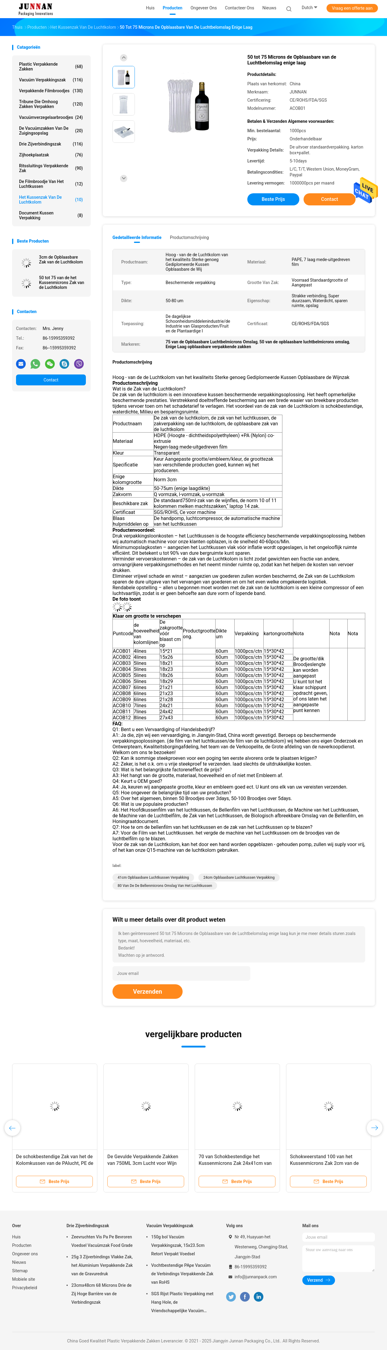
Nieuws (19, 1262)
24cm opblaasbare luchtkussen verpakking (239, 877)
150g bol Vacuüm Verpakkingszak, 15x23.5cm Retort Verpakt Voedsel (177, 1245)
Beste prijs (273, 199)
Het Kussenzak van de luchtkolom (51, 199)
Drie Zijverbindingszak (51, 144)
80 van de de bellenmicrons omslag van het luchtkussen (165, 886)
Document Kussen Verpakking (51, 215)
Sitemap (20, 1270)
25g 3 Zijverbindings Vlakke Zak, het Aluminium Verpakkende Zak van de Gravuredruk (102, 1265)
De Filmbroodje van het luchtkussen (51, 184)
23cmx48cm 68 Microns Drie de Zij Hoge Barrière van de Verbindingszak (101, 1294)
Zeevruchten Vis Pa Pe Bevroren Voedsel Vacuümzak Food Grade (102, 1241)
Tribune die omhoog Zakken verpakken (51, 104)
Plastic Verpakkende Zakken (51, 66)
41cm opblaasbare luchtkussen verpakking (153, 877)
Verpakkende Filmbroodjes (51, 91)
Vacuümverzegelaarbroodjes (51, 117)
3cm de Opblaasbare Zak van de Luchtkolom (61, 259)
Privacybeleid (24, 1287)
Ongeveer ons (25, 1253)
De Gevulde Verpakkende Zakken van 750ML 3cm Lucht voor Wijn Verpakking (142, 1163)
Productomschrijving (189, 237)
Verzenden (147, 991)
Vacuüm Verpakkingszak (51, 80)
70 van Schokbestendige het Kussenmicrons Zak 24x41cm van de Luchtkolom (235, 1163)
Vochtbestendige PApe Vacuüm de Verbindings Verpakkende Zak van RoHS (182, 1274)
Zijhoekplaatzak (51, 155)
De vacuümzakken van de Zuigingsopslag (51, 131)
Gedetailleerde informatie (136, 237)
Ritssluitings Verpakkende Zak (51, 168)
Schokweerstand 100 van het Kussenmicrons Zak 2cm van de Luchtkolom (324, 1163)
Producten (21, 1245)
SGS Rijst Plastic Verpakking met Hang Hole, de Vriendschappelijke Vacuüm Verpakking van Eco (182, 1303)
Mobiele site (23, 1279)
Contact (51, 380)
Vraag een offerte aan (352, 8)
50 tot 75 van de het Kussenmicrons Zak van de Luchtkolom (61, 282)
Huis (16, 1236)
